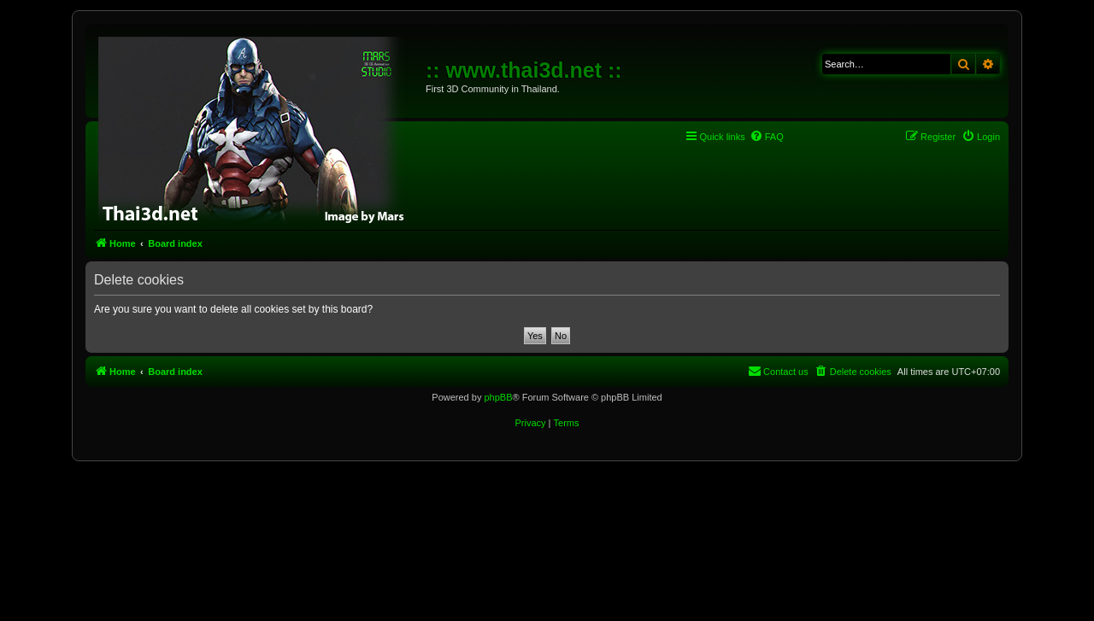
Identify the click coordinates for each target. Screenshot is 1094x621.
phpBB (498, 397)
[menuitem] (767, 136)
